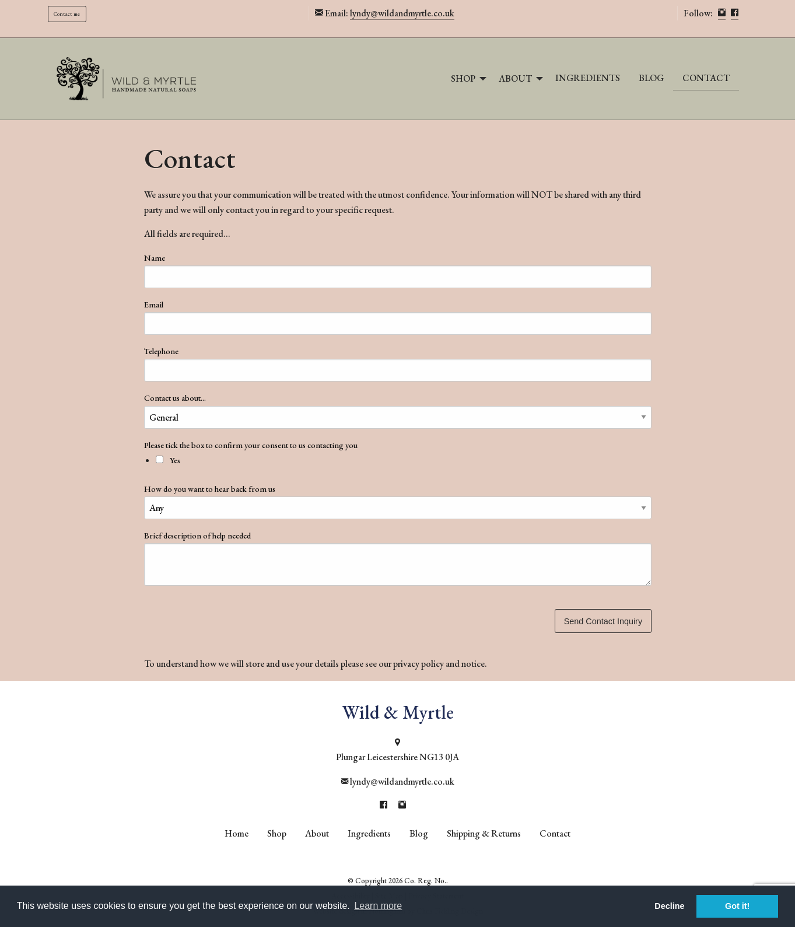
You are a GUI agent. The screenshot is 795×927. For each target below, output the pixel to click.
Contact (706, 78)
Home (236, 833)
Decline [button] (669, 906)
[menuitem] (465, 79)
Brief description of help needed (197, 535)
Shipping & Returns (484, 833)
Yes (168, 460)
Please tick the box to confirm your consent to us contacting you (398, 420)
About (515, 78)
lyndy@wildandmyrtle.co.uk (402, 13)
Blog (651, 78)
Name (154, 258)
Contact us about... (175, 398)
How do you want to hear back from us (209, 489)
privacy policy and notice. (440, 663)
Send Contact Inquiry (603, 621)
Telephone (161, 351)
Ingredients (587, 78)
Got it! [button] (737, 906)
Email (153, 304)
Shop (463, 78)
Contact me (67, 14)
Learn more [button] (378, 906)
